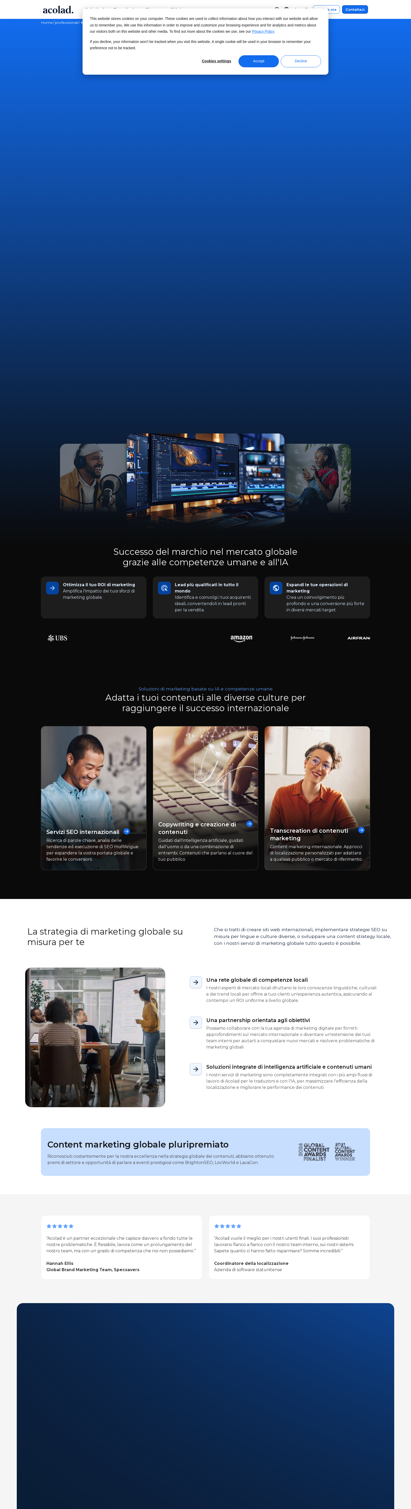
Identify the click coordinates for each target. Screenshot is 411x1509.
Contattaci (355, 9)
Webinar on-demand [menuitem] (149, 1464)
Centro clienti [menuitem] (228, 1464)
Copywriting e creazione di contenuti (205, 541)
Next (72, 1382)
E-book (131, 1241)
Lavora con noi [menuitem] (56, 1494)
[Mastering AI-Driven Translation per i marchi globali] (185, 1311)
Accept (258, 61)
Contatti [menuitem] (222, 1474)
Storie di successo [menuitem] (145, 1484)
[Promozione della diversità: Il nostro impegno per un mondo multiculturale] (285, 1311)
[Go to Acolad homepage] (58, 9)
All (44, 1241)
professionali (66, 22)
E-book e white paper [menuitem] (150, 1474)
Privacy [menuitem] (302, 1474)
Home (47, 22)
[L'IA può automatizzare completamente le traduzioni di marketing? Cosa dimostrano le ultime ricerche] (84, 1311)
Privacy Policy (263, 32)
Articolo (62, 1241)
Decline (301, 61)
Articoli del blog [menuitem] (143, 1494)
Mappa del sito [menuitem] (310, 1484)
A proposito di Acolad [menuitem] (63, 1464)
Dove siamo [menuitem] (53, 1484)
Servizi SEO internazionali (89, 544)
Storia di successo (97, 1241)
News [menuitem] (46, 1474)
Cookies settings (216, 61)
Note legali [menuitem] (306, 1464)
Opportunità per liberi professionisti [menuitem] (77, 1504)
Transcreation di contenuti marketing (317, 547)
